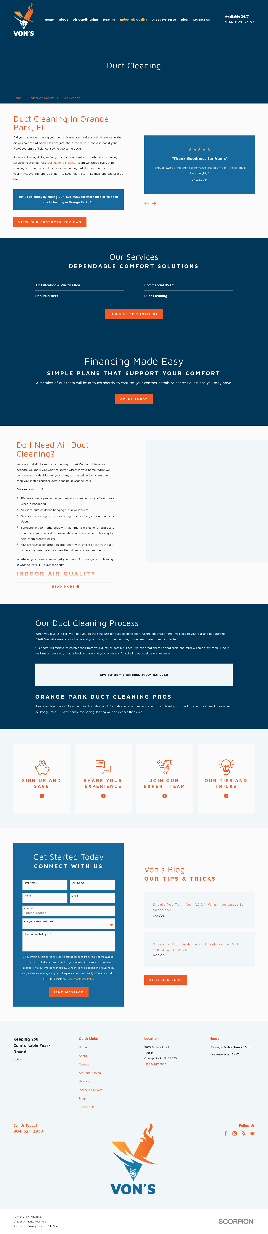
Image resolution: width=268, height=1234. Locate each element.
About (83, 1055)
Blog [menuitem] (184, 19)
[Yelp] (243, 1133)
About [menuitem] (63, 19)
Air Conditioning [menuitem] (85, 19)
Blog (82, 1098)
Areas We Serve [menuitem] (164, 19)
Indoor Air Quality (91, 1089)
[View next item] (154, 203)
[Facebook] (226, 1133)
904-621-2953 (240, 21)
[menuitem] (18, 1226)
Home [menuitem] (49, 19)
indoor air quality (65, 162)
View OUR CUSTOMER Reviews (49, 222)
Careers (84, 1064)
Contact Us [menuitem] (201, 19)
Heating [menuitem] (109, 19)
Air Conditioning (90, 1072)
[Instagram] (234, 1133)
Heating (84, 1081)
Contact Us (86, 1107)
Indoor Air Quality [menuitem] (133, 19)
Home (83, 1047)
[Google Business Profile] (252, 1133)
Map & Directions (156, 1063)
